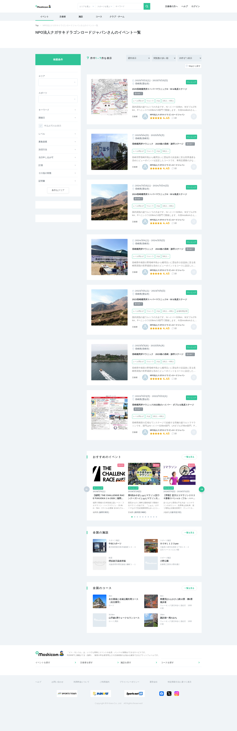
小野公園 (164, 574)
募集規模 (43, 141)
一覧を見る (189, 470)
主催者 (62, 16)
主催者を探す (87, 682)
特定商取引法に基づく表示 (181, 705)
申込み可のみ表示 (52, 125)
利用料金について (83, 705)
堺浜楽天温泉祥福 (117, 574)
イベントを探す (44, 682)
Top (37, 25)
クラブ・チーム (117, 16)
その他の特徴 (45, 173)
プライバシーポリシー (131, 705)
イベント (44, 16)
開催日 (42, 118)
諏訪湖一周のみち (168, 631)
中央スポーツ (115, 556)
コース (99, 16)
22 (175, 118)
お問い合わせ (59, 705)
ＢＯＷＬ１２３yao (169, 556)
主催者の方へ (171, 6)
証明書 (42, 181)
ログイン (195, 6)
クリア (58, 190)
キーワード (44, 110)
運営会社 (155, 705)
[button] (132, 530)
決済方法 (43, 149)
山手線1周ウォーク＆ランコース (124, 631)
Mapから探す (194, 66)
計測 (41, 165)
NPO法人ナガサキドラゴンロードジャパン (167, 115)
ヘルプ (184, 6)
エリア (42, 76)
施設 (81, 16)
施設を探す (127, 682)
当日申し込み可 (46, 157)
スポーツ (43, 93)
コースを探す (168, 682)
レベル (42, 134)
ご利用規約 (106, 705)
